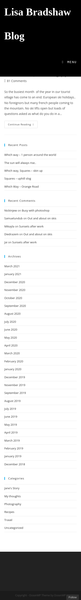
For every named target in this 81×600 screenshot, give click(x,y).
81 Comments (17, 81)
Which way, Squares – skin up (23, 171)
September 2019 (15, 393)
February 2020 (13, 361)
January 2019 (12, 456)
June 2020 (10, 329)
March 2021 (12, 266)
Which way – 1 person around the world (30, 155)
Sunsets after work (31, 226)
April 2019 (10, 432)
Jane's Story (11, 488)
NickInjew (10, 210)
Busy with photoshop (35, 210)
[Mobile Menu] (69, 62)
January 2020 (12, 369)
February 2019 (13, 448)
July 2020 (10, 322)
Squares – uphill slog (17, 178)
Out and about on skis (41, 218)
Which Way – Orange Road (21, 186)
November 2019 (14, 385)
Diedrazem (11, 234)
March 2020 (12, 353)
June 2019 (10, 416)
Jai (5, 242)
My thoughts (12, 496)
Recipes (9, 512)
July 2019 (10, 409)
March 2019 (12, 440)
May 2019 (10, 425)
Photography (12, 504)
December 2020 (14, 282)
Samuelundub (13, 218)
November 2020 (14, 290)
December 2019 (14, 377)
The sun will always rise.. (20, 163)
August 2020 (12, 314)
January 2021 (12, 274)
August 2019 (12, 401)
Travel (8, 520)
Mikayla (9, 226)
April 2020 (10, 345)
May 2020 (10, 337)
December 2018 (14, 464)
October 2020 (13, 298)
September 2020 (15, 306)
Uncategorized (13, 528)
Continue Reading (23, 125)
